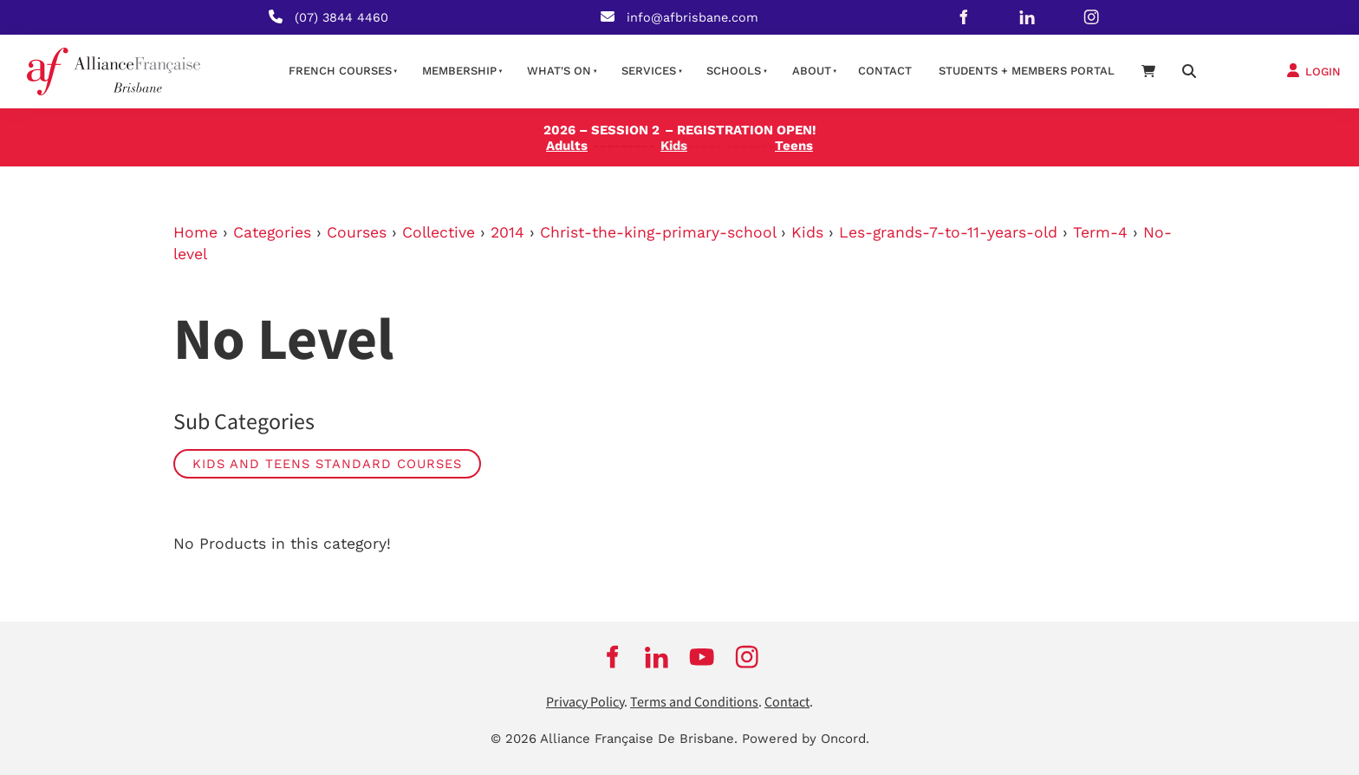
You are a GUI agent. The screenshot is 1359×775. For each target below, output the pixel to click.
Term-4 (1100, 232)
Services (648, 70)
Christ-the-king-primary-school (658, 232)
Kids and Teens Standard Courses (327, 464)
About (811, 70)
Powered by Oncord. (805, 738)
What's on (559, 70)
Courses (357, 232)
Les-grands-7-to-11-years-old (948, 232)
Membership (459, 70)
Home (195, 232)
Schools (733, 70)
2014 (507, 232)
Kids (807, 232)
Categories (272, 232)
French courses (340, 70)
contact (885, 70)
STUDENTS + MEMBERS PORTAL (1027, 70)
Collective (438, 232)
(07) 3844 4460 (341, 17)
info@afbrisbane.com (692, 17)
